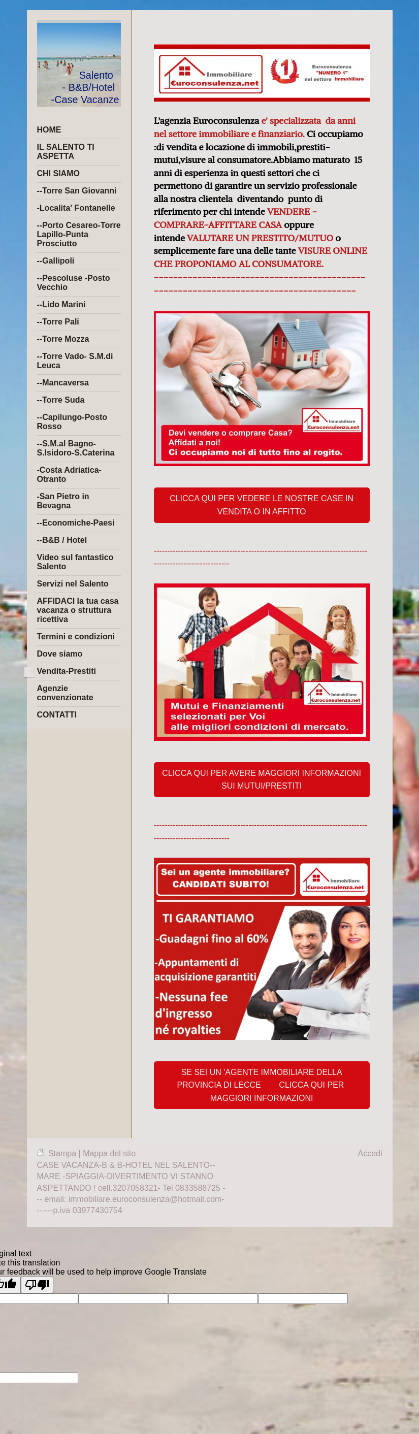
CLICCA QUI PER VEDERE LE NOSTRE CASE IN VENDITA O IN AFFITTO (261, 505)
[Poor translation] (37, 1285)
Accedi (370, 1153)
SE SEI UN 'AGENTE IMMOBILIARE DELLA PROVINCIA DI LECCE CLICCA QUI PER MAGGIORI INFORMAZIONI (261, 1085)
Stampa (58, 1153)
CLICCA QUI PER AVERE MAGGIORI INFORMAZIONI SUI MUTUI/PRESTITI (261, 780)
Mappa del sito (109, 1153)
